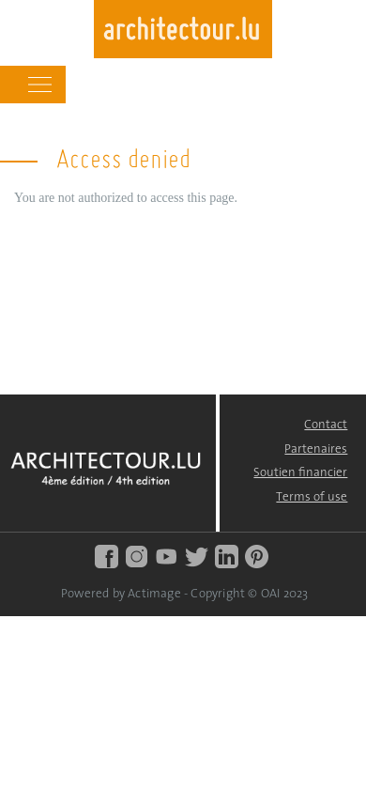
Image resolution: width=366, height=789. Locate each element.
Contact (325, 425)
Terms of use (311, 497)
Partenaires (315, 449)
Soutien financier (300, 473)
